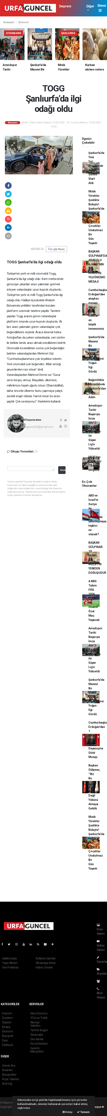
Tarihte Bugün (39, 1030)
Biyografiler (9, 1074)
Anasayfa (9, 22)
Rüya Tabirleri (10, 1079)
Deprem (65, 6)
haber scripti (8, 1111)
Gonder (63, 470)
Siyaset (6, 1022)
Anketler (7, 1070)
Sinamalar (36, 1034)
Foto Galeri (101, 929)
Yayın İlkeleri (10, 963)
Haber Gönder (44, 967)
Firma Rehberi (39, 1043)
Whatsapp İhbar (46, 963)
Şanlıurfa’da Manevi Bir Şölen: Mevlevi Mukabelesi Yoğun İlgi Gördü (96, 354)
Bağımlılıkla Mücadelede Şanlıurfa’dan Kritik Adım (97, 388)
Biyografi (7, 1036)
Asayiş (6, 1026)
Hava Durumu (39, 1013)
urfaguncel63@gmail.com (37, 426)
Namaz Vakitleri (35, 1024)
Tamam (83, 1112)
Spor (5, 1040)
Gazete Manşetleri (37, 1050)
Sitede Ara (8, 1065)
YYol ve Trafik (39, 1017)
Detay (67, 1112)
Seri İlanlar (37, 1039)
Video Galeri (101, 945)
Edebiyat (7, 1045)
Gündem (7, 1017)
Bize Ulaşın (101, 993)
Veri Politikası (10, 967)
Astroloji (7, 1083)
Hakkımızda (9, 958)
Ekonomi (23, 22)
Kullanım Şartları (46, 958)
